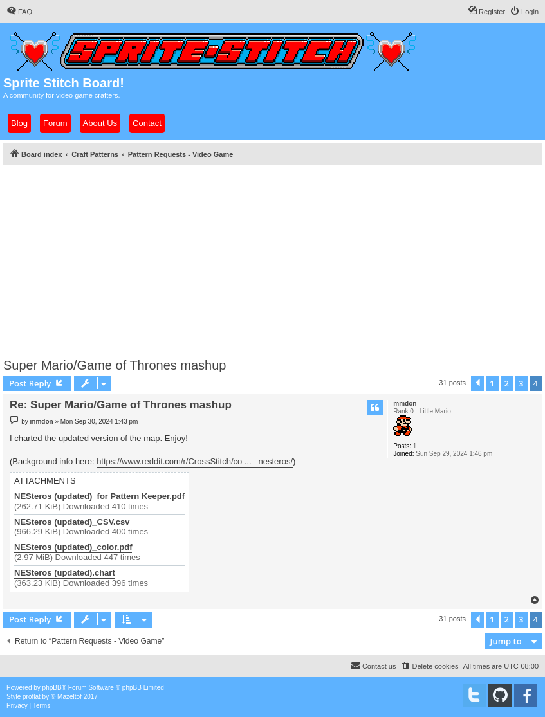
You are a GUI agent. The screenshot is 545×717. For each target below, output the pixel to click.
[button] (477, 383)
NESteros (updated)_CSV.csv (71, 522)
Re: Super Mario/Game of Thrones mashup (121, 405)
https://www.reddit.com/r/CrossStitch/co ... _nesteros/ (195, 461)
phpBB (52, 687)
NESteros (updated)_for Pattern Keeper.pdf (99, 496)
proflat (32, 696)
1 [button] (492, 383)
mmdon (404, 403)
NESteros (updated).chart (64, 572)
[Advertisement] (272, 258)
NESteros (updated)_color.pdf (73, 547)
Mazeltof (69, 696)
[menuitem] (19, 11)
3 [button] (521, 383)
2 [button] (506, 383)
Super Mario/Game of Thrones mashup (114, 365)
